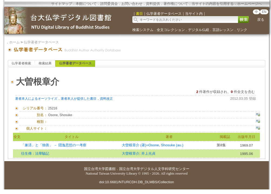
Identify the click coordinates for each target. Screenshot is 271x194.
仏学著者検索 (21, 63)
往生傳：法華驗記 (35, 153)
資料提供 (153, 4)
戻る (260, 20)
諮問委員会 (109, 4)
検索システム (142, 30)
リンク (242, 30)
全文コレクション (171, 30)
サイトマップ (61, 4)
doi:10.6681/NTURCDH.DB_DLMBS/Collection (136, 182)
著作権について (175, 4)
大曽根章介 (130, 153)
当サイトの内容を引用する (213, 4)
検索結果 (45, 63)
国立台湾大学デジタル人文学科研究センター (154, 169)
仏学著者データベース (41, 42)
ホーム (14, 42)
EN (264, 12)
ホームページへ (249, 4)
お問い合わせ (131, 4)
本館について (86, 4)
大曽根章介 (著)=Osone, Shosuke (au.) (152, 145)
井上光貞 (148, 153)
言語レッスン (222, 30)
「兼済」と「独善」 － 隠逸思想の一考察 (53, 145)
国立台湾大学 (94, 169)
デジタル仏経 (198, 30)
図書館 (110, 169)
